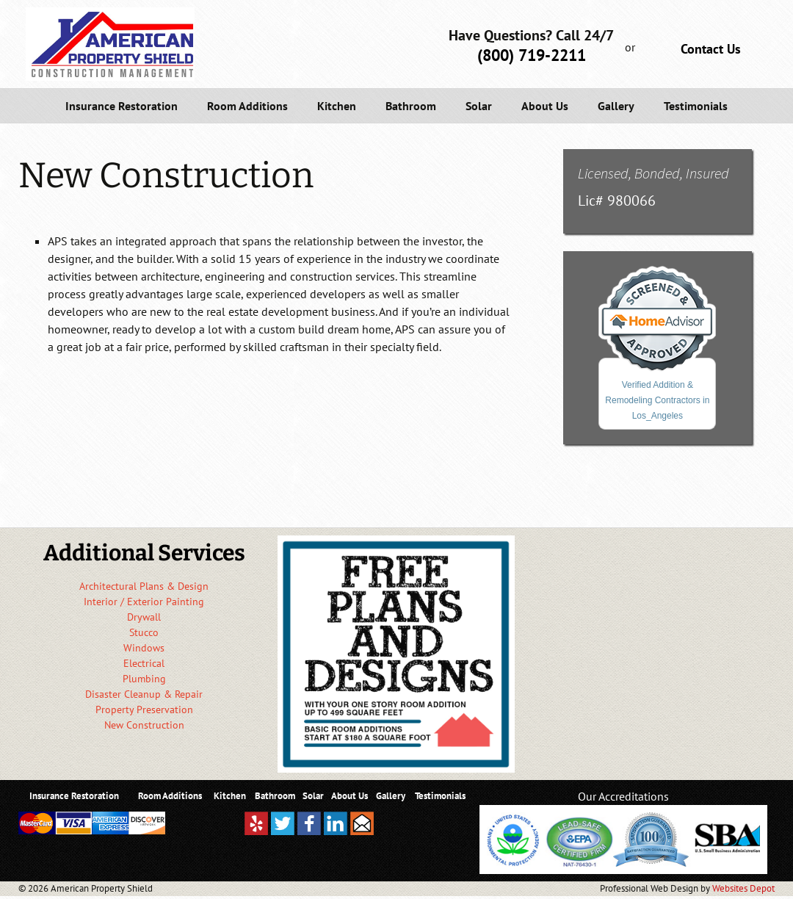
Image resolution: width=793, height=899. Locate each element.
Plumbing (144, 678)
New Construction (144, 725)
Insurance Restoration (121, 105)
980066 (631, 200)
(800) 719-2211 (531, 55)
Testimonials (696, 105)
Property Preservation (144, 709)
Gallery (616, 105)
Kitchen (336, 105)
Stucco (144, 632)
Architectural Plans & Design (144, 586)
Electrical (143, 663)
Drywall (144, 617)
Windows (143, 647)
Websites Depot (743, 888)
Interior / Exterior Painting (144, 601)
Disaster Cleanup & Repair (144, 694)
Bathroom (410, 105)
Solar (479, 105)
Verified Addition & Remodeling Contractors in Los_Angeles (657, 400)
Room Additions (247, 105)
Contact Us (711, 48)
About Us (544, 105)
